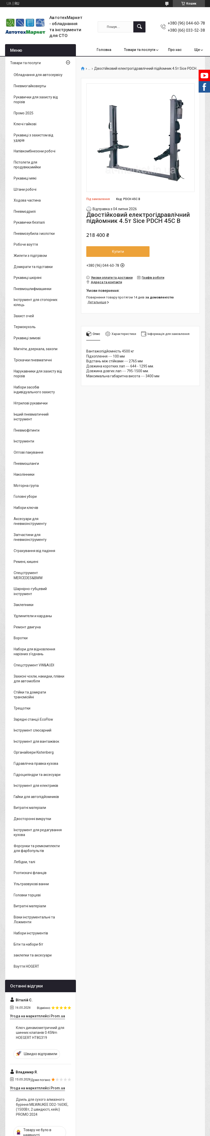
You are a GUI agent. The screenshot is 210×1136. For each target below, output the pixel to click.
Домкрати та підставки (33, 267)
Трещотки (22, 708)
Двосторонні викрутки (32, 819)
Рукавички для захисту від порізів (36, 99)
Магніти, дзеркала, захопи (35, 349)
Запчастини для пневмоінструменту (30, 537)
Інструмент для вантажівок (36, 741)
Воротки (21, 638)
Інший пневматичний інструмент (31, 416)
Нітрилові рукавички (31, 403)
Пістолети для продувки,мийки (27, 164)
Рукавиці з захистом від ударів (33, 137)
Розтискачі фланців (30, 873)
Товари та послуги (139, 50)
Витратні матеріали (30, 808)
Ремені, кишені (26, 562)
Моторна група (26, 486)
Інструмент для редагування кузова (38, 832)
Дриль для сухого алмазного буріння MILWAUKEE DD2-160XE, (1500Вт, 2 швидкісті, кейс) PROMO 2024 (42, 1106)
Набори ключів (26, 508)
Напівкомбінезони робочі (34, 151)
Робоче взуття (26, 244)
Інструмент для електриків (36, 786)
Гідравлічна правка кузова (36, 763)
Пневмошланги (26, 464)
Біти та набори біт (28, 944)
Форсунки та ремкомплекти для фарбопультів (37, 848)
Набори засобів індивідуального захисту (34, 389)
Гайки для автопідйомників (36, 797)
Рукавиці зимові (27, 338)
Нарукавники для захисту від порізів (38, 373)
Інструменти (24, 441)
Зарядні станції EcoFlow (33, 719)
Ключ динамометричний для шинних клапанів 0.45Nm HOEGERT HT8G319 (40, 1033)
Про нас (175, 50)
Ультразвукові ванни (31, 884)
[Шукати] (139, 26)
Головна (104, 50)
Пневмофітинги (26, 430)
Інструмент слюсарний (32, 730)
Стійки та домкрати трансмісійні (30, 694)
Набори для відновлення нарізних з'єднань (34, 651)
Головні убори (25, 496)
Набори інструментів (31, 933)
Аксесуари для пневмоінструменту (30, 521)
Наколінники (24, 474)
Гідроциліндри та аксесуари (37, 775)
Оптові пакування (28, 452)
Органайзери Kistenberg (34, 752)
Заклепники (23, 605)
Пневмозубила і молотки (34, 234)
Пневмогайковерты (30, 86)
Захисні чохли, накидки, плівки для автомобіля (39, 678)
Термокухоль (25, 327)
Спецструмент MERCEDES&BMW (28, 575)
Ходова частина (27, 200)
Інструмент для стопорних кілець (35, 302)
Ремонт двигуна (27, 627)
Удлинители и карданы (33, 616)
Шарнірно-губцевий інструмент (30, 591)
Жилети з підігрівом (30, 256)
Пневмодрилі (25, 211)
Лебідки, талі (24, 862)
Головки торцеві (27, 895)
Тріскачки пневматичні (33, 360)
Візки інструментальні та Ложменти (34, 919)
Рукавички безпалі (29, 222)
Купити (118, 252)
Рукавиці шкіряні (27, 278)
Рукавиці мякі (25, 178)
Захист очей (24, 316)
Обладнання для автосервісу (38, 75)
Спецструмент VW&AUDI (34, 665)
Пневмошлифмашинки (32, 289)
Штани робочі (25, 189)
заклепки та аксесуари (33, 955)
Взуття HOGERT (26, 966)
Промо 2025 (23, 113)
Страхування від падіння (34, 551)
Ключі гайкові (25, 124)
